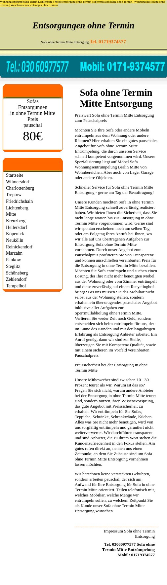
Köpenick (15, 233)
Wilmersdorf (17, 181)
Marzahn (14, 253)
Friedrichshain (19, 201)
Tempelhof (16, 285)
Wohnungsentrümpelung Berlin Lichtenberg (26, 1)
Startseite (14, 175)
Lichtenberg (17, 207)
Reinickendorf (19, 246)
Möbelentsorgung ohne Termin (73, 1)
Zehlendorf (16, 279)
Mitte (11, 214)
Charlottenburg (20, 188)
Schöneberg (17, 272)
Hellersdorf (16, 227)
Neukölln (14, 240)
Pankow (13, 259)
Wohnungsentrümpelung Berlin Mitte (107, 167)
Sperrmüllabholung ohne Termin (112, 1)
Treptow (13, 194)
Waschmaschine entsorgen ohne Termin (34, 5)
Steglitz (13, 266)
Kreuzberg (15, 220)
